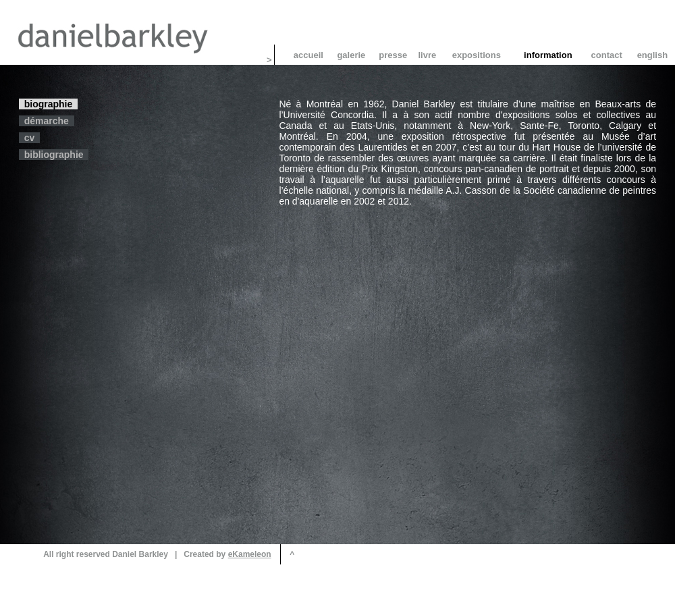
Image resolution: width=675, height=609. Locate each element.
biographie (48, 104)
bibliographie (53, 154)
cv (29, 137)
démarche (46, 120)
